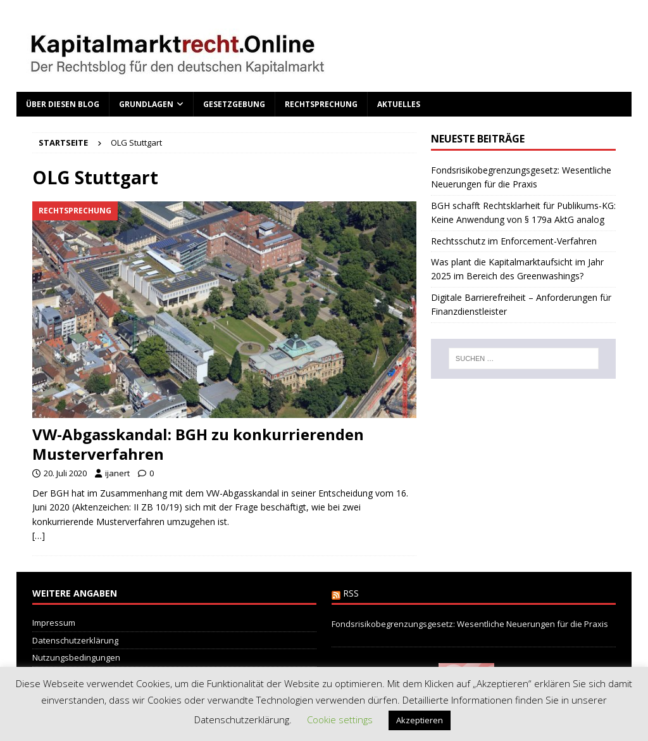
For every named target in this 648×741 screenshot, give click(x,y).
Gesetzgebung (234, 104)
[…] (38, 535)
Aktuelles (398, 104)
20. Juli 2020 (65, 473)
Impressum (53, 622)
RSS (351, 593)
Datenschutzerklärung (75, 640)
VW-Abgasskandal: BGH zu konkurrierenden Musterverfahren (198, 444)
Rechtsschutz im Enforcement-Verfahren (514, 241)
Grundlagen (146, 104)
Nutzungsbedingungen (76, 657)
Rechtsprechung (321, 104)
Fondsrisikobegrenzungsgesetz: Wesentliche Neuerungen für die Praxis (470, 624)
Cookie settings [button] (340, 719)
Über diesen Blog (62, 104)
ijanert (117, 473)
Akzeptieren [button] (419, 720)
